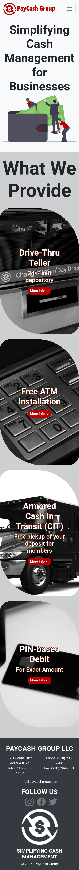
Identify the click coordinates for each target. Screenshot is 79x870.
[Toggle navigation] (70, 9)
